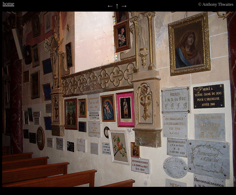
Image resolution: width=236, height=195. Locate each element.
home (8, 4)
